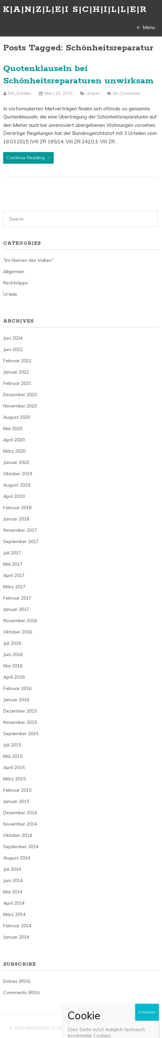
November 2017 (20, 530)
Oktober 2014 (17, 835)
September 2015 (20, 733)
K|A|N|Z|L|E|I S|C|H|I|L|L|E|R (75, 9)
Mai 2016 (12, 666)
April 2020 (14, 440)
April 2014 (14, 903)
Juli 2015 (12, 745)
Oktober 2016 (17, 632)
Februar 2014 (17, 926)
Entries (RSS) (16, 981)
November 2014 (20, 824)
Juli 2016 (12, 643)
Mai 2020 (12, 428)
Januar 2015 (16, 801)
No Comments (127, 93)
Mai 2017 (12, 564)
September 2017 (20, 541)
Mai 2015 (12, 756)
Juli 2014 (12, 869)
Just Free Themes (135, 1028)
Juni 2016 (13, 654)
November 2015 (20, 722)
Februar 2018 (17, 507)
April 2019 (14, 496)
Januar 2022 (16, 372)
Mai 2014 (12, 892)
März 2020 (14, 451)
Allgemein (13, 271)
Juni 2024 (13, 338)
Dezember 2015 (20, 711)
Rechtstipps (15, 283)
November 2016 (20, 620)
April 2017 (14, 575)
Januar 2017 (16, 609)
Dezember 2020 (20, 394)
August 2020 (16, 417)
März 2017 (14, 587)
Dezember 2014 (20, 813)
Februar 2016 (17, 688)
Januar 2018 (16, 519)
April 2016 (14, 677)
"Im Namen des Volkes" (28, 260)
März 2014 (14, 914)
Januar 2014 (16, 937)
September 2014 (20, 846)
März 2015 (14, 779)
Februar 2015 (17, 790)
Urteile (93, 93)
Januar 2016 (16, 700)
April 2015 (14, 767)
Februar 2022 (17, 361)
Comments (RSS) (21, 992)
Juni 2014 (13, 880)
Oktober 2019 (17, 474)
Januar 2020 (16, 462)
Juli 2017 (12, 553)
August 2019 (16, 485)
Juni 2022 (13, 349)
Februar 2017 (17, 598)
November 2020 (20, 406)
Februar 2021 (17, 383)
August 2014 (16, 858)
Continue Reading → (28, 157)
